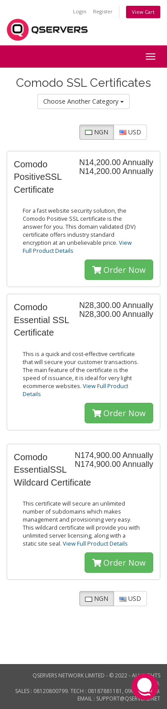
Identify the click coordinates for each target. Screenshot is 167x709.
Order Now (119, 269)
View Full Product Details (94, 543)
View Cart (143, 11)
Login (79, 11)
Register (103, 11)
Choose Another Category (83, 101)
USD (130, 132)
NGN (96, 132)
